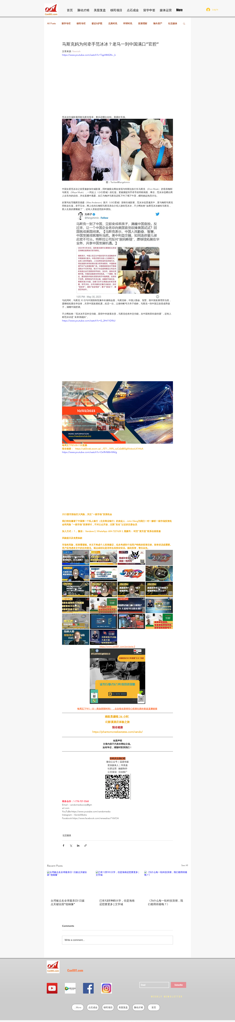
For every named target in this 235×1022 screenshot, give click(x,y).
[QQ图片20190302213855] (106, 988)
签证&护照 (97, 23)
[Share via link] (85, 845)
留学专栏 (66, 23)
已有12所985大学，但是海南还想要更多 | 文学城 (117, 902)
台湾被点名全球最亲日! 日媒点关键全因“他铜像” (68, 902)
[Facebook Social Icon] (88, 988)
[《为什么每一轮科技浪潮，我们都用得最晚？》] (166, 883)
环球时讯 (127, 23)
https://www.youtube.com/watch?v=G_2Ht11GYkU (88, 320)
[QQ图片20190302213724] (70, 988)
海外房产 (157, 23)
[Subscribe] (178, 985)
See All (184, 865)
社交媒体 (172, 23)
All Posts (51, 23)
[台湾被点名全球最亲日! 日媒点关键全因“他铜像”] (69, 883)
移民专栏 (81, 23)
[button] (184, 23)
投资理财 (142, 23)
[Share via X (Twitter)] (70, 845)
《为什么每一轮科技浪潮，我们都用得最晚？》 (165, 902)
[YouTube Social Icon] (52, 988)
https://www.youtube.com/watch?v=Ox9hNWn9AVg (89, 452)
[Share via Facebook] (63, 845)
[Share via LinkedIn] (78, 845)
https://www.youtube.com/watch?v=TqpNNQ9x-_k (89, 54)
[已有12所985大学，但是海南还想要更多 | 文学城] (117, 883)
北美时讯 (112, 23)
